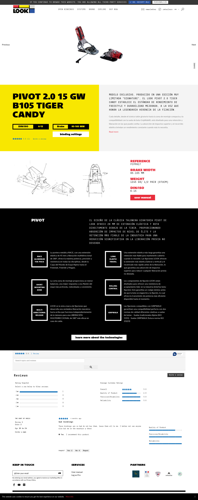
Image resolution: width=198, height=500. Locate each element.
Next (194, 45)
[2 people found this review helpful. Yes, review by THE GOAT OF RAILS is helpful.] (69, 444)
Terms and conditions (163, 492)
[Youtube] (19, 479)
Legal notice (179, 492)
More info (69, 497)
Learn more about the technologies (98, 337)
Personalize (160, 2)
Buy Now (113, 9)
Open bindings (66, 9)
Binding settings (71, 134)
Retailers (165, 9)
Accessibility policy (131, 492)
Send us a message (98, 492)
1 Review (35, 353)
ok (59, 467)
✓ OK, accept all (139, 2)
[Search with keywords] (182, 9)
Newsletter (148, 9)
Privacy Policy (147, 492)
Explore (102, 9)
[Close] (195, 497)
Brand (92, 9)
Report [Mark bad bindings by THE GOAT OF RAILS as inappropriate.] (85, 444)
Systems (81, 9)
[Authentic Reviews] (178, 354)
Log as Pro (76, 468)
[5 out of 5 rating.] (24, 139)
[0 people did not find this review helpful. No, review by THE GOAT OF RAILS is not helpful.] (77, 444)
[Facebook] (14, 479)
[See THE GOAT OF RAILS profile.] (22, 412)
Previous (6, 45)
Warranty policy (114, 492)
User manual (142, 198)
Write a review (39, 139)
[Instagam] (24, 479)
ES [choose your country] (177, 9)
